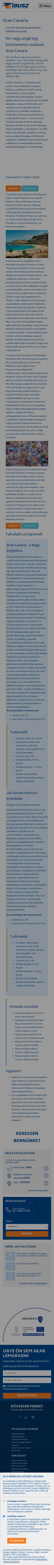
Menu (45, 6)
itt (47, 1491)
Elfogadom (17, 1541)
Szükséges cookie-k (16, 1501)
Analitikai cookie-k (16, 1517)
